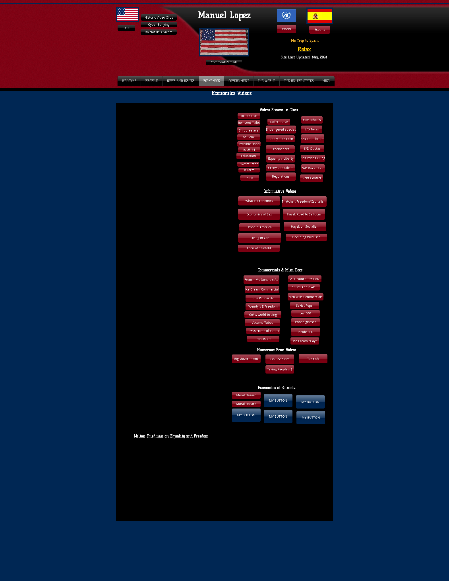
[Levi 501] (305, 313)
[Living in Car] (259, 238)
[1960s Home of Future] (263, 331)
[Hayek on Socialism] (305, 226)
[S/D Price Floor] (313, 168)
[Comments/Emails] (224, 62)
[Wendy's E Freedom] (263, 306)
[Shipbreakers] (248, 130)
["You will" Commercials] (305, 296)
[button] (313, 358)
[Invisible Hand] (249, 144)
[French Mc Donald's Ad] (261, 279)
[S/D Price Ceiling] (313, 158)
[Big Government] (246, 358)
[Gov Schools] (312, 120)
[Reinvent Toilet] (249, 123)
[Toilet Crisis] (249, 116)
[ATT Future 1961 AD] (304, 278)
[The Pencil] (248, 137)
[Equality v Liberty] (280, 159)
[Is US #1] (249, 149)
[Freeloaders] (280, 149)
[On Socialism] (279, 359)
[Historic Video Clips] (159, 17)
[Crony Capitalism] (280, 167)
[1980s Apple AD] (304, 287)
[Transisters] (263, 339)
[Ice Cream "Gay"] (304, 341)
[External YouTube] (167, 143)
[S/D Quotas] (312, 148)
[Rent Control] (311, 178)
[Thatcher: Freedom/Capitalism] (304, 201)
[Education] (248, 156)
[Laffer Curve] (278, 122)
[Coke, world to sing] (262, 314)
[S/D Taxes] (311, 129)
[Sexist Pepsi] (304, 305)
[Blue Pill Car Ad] (263, 298)
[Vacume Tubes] (262, 322)
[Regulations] (281, 176)
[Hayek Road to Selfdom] (304, 214)
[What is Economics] (259, 200)
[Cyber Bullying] (159, 24)
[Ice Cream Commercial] (262, 289)
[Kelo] (249, 178)
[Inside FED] (305, 332)
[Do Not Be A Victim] (159, 32)
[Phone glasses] (305, 322)
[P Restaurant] (248, 164)
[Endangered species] (281, 130)
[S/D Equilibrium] (312, 138)
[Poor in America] (259, 227)
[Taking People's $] (279, 369)
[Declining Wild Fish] (306, 237)
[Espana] (319, 30)
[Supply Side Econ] (280, 138)
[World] (286, 29)
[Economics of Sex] (259, 214)
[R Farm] (249, 170)
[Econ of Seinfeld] (259, 248)
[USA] (126, 28)
